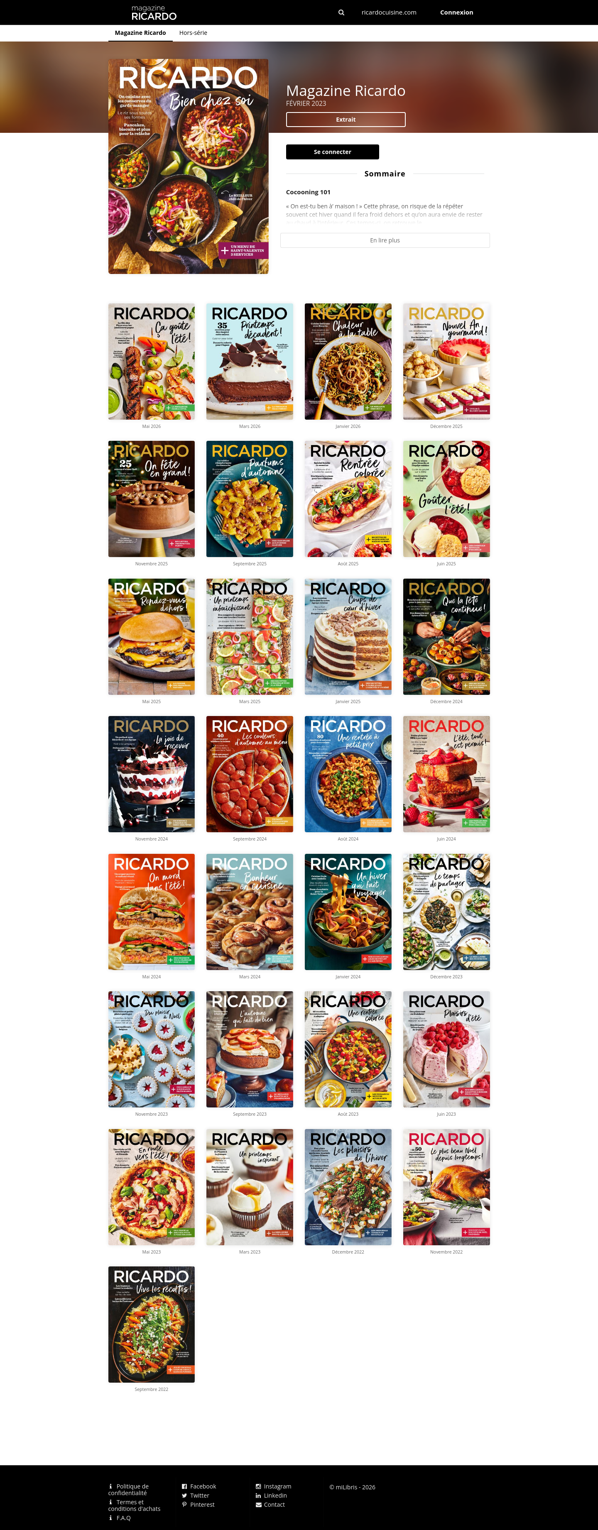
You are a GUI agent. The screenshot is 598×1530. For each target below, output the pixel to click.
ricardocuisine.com (389, 12)
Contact (270, 1504)
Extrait (345, 119)
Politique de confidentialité (128, 1490)
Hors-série (193, 33)
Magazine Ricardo (140, 33)
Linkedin (271, 1495)
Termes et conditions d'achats (134, 1505)
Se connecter (332, 152)
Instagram (274, 1486)
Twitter (195, 1495)
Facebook (199, 1486)
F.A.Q (119, 1517)
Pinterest (198, 1504)
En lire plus (385, 240)
